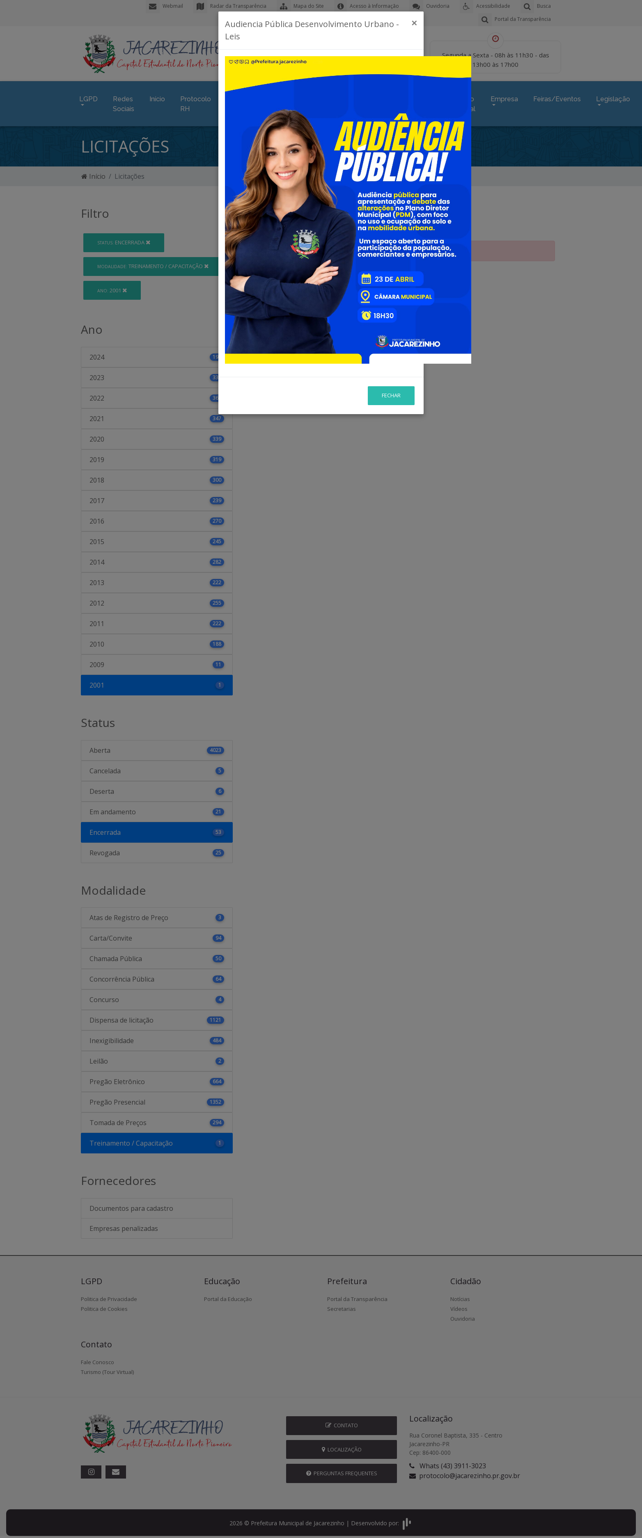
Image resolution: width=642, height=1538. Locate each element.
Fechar (391, 344)
